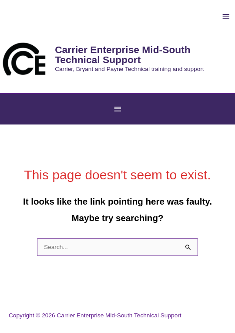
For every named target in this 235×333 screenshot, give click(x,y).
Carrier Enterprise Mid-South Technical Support (123, 54)
